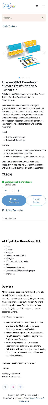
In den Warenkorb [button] (14, 200)
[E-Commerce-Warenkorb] (37, 6)
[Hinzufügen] (18, 190)
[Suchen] (42, 17)
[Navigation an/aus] (43, 6)
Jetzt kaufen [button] (36, 200)
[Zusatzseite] (5, 387)
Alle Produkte (9, 26)
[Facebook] (20, 387)
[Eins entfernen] (5, 190)
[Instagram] (13, 387)
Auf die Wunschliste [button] (13, 210)
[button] (4, 53)
